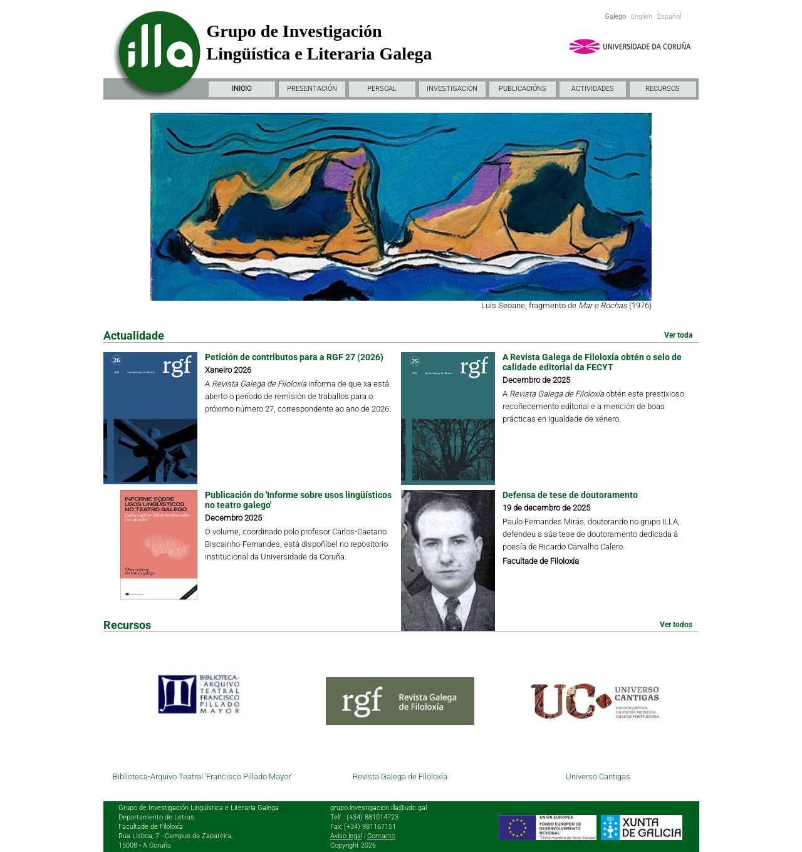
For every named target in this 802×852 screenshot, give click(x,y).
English (641, 17)
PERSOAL (382, 89)
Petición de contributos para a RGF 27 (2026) (294, 357)
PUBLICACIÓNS (522, 89)
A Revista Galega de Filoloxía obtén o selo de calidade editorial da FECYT (592, 362)
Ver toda (678, 335)
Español (669, 17)
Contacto (381, 836)
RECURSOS (662, 89)
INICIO (241, 89)
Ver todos (676, 624)
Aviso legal (346, 836)
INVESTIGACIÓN (452, 89)
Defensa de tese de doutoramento (570, 495)
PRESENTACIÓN (312, 89)
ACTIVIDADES (592, 89)
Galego (615, 17)
